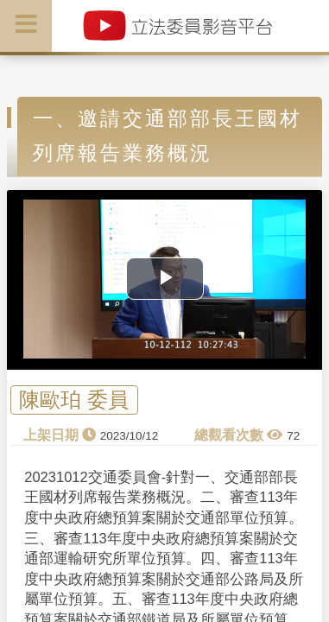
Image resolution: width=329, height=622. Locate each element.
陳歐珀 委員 (74, 399)
